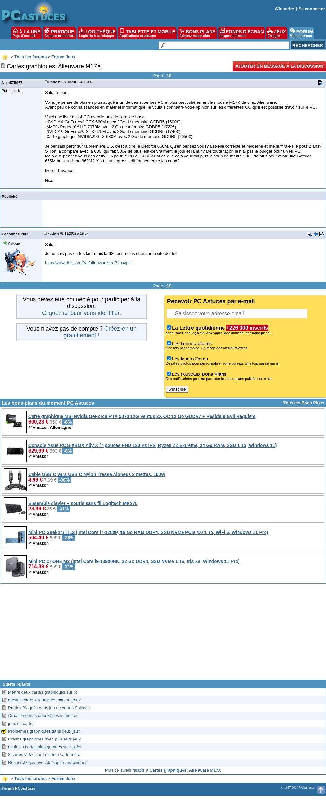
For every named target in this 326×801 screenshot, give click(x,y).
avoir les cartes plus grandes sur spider (45, 746)
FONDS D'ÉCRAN (242, 33)
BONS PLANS (197, 33)
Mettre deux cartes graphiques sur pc (43, 692)
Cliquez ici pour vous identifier (80, 313)
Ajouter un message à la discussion (279, 66)
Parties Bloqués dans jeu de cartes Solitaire (49, 707)
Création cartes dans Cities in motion (42, 715)
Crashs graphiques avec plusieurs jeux (44, 739)
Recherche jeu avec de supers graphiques (48, 762)
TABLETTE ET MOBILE (147, 33)
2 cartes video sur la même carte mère (44, 754)
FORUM (301, 33)
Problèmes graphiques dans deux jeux (44, 731)
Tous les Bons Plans (303, 402)
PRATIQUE (59, 33)
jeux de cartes (21, 723)
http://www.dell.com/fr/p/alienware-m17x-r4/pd (88, 262)
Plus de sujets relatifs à (163, 770)
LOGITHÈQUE (97, 33)
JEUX (276, 33)
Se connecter (311, 9)
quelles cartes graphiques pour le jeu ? (44, 700)
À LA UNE (26, 33)
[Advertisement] (163, 634)
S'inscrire (284, 9)
